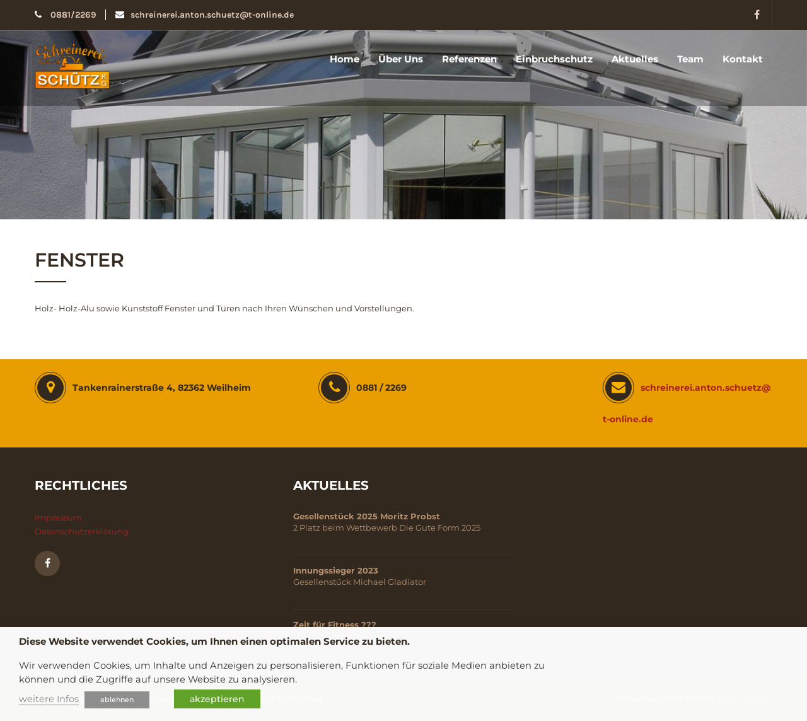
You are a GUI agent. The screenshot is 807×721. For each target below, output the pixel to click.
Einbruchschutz (554, 59)
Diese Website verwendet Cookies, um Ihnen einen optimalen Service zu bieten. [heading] (214, 641)
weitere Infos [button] (49, 699)
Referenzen (469, 59)
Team (690, 59)
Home (344, 59)
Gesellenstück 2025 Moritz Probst (366, 516)
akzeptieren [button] (217, 699)
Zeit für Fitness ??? (334, 625)
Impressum (58, 517)
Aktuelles (635, 59)
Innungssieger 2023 (335, 570)
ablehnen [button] (117, 699)
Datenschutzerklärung (82, 531)
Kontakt (743, 59)
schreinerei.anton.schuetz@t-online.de (204, 14)
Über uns (400, 59)
